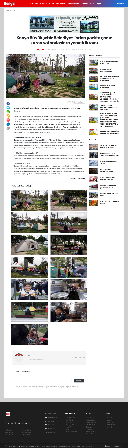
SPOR (92, 4)
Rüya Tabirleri (111, 425)
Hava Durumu (90, 418)
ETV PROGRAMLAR (37, 4)
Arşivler (49, 425)
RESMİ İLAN (50, 4)
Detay (107, 446)
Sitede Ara (110, 418)
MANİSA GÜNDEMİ (71, 432)
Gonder (78, 380)
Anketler (109, 420)
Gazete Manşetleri (92, 434)
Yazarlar (49, 421)
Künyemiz (50, 428)
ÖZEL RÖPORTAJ (73, 4)
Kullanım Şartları (27, 430)
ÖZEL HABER (60, 4)
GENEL (16, 10)
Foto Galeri (50, 414)
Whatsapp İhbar (26, 432)
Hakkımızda (8, 430)
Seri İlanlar (89, 429)
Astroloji (109, 427)
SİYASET (85, 4)
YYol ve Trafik (90, 420)
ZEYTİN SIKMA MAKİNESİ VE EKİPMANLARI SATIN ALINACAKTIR (109, 79)
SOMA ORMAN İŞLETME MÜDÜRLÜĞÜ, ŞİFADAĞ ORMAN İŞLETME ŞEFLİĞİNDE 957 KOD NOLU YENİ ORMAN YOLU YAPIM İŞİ (109, 97)
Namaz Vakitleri (91, 422)
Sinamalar (89, 427)
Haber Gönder (26, 435)
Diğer (99, 4)
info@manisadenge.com (35, 359)
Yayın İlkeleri (9, 432)
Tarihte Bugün (90, 425)
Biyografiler (110, 422)
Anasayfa (9, 10)
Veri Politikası (9, 435)
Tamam (116, 446)
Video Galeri (50, 417)
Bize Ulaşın (50, 432)
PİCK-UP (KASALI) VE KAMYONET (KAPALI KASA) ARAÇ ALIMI (109, 107)
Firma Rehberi (90, 432)
